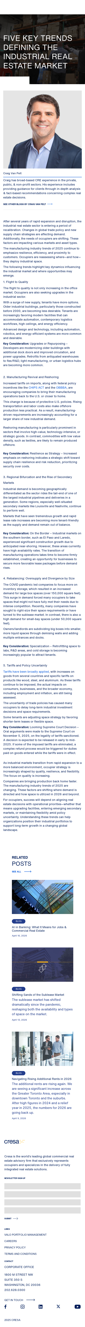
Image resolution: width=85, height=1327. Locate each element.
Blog (19, 921)
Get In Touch (19, 1300)
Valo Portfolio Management (25, 1235)
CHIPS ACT (37, 387)
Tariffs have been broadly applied (26, 671)
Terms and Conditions (20, 1254)
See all (17, 871)
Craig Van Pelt (12, 173)
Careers (10, 1241)
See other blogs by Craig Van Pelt (24, 204)
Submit (7, 1218)
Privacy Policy (15, 1247)
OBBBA (61, 387)
